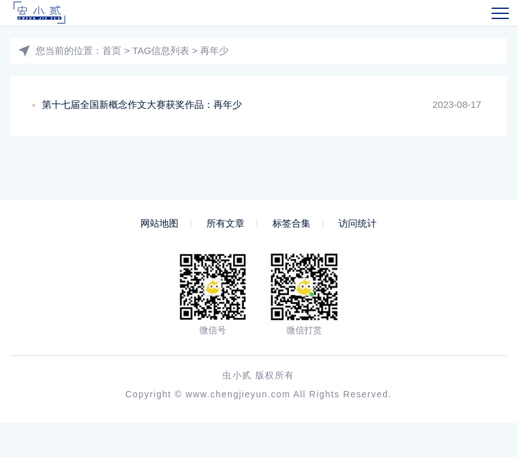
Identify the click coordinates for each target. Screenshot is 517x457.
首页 (111, 50)
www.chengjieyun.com (237, 394)
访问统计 (358, 223)
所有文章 (225, 223)
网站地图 (159, 223)
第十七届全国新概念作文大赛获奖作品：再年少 (142, 104)
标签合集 (291, 223)
